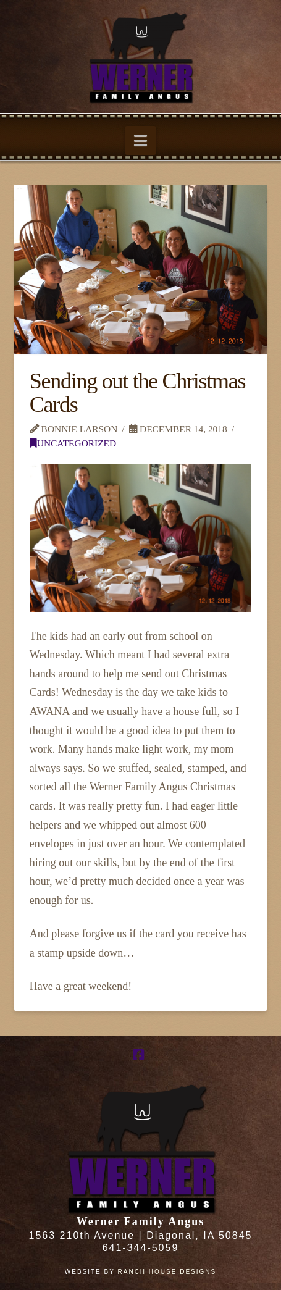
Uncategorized (73, 443)
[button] (140, 140)
